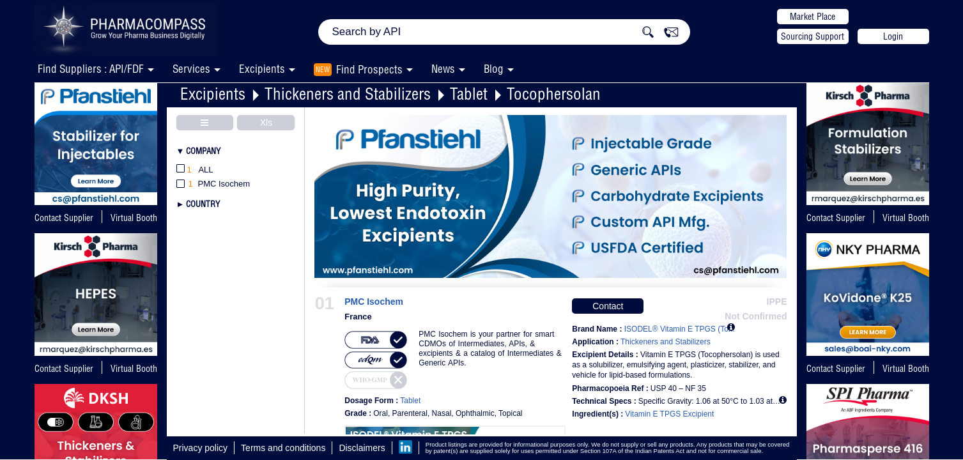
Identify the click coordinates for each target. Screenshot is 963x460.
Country (203, 204)
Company (203, 151)
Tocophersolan (554, 93)
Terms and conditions (283, 448)
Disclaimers (362, 448)
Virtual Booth (134, 368)
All (194, 170)
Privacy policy (200, 448)
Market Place (812, 16)
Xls (266, 123)
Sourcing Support (812, 36)
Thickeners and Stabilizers (348, 93)
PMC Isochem (373, 302)
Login (893, 36)
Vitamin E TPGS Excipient (669, 414)
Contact (607, 306)
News (443, 68)
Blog (494, 68)
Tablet (469, 93)
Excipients (212, 93)
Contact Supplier (64, 218)
